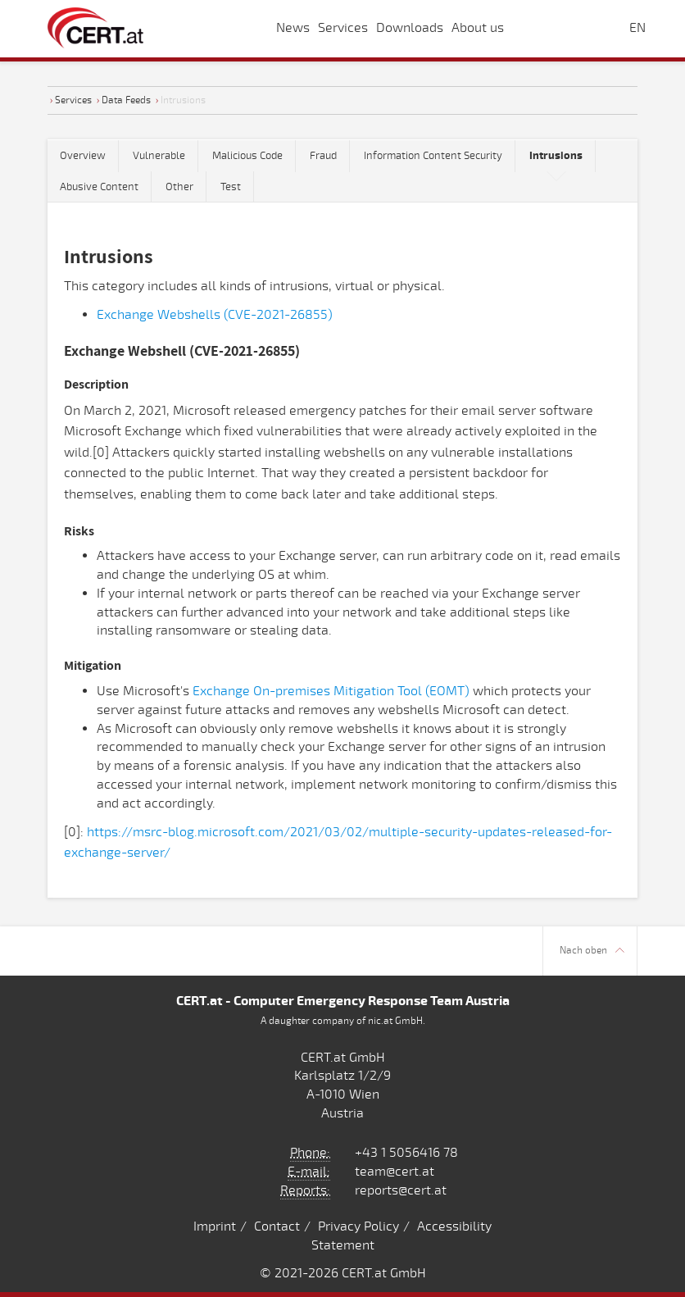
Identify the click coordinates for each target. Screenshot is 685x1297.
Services (73, 100)
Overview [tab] (83, 155)
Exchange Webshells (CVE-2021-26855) (215, 315)
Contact (277, 1226)
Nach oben (592, 950)
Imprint (214, 1226)
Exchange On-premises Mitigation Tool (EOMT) (331, 691)
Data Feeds (126, 100)
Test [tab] (230, 186)
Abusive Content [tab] (99, 186)
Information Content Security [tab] (433, 155)
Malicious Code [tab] (247, 155)
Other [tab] (179, 186)
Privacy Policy (358, 1226)
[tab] (556, 156)
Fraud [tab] (323, 155)
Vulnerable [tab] (159, 155)
